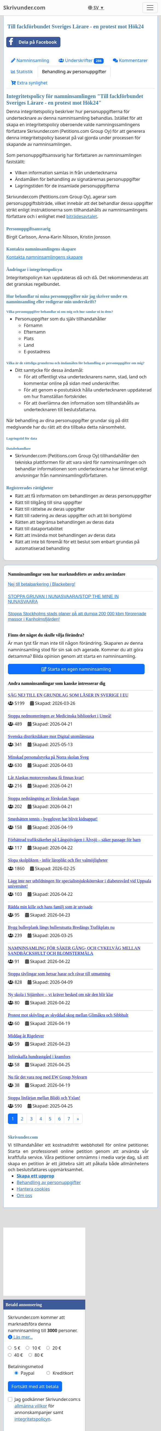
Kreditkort (62, 1373)
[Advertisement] (44, 1261)
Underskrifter (81, 60)
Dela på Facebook (32, 42)
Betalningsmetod (25, 1367)
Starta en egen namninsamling (76, 669)
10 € (36, 1348)
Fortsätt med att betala (34, 1386)
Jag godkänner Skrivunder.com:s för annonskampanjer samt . (47, 1409)
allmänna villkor (30, 1406)
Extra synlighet (29, 83)
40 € (18, 1355)
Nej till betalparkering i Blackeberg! (41, 584)
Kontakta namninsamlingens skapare (44, 257)
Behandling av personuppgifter (74, 72)
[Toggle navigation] (150, 7)
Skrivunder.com (24, 7)
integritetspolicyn (32, 1419)
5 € (17, 1348)
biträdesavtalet (81, 216)
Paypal (27, 1373)
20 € (56, 1348)
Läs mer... (20, 1337)
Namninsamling (30, 60)
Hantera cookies (33, 1189)
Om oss (24, 1195)
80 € (38, 1355)
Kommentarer (130, 60)
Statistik (22, 72)
